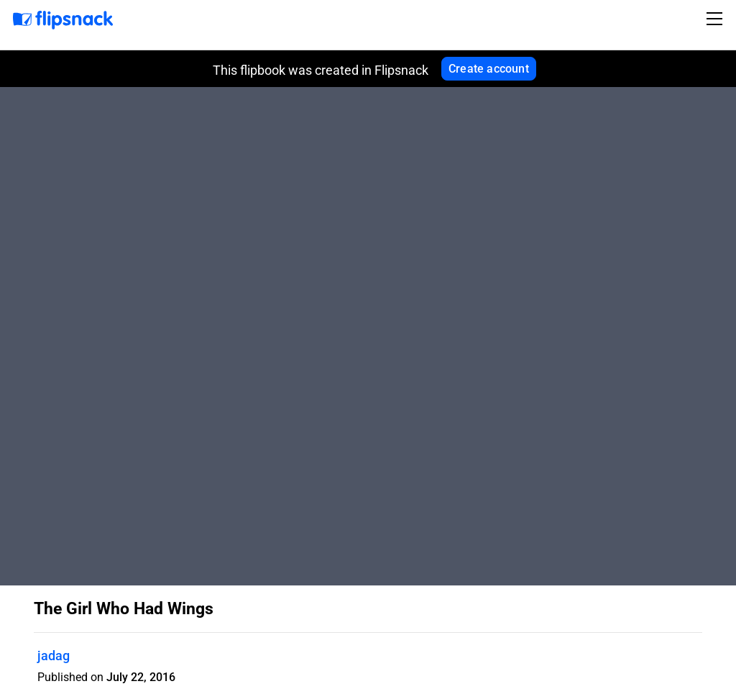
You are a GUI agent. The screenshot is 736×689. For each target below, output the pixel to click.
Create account (488, 69)
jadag (53, 655)
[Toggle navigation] (716, 18)
